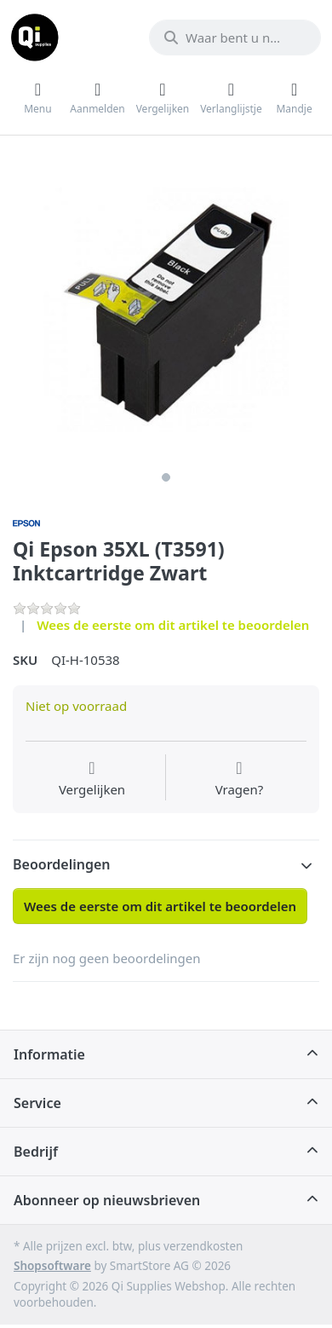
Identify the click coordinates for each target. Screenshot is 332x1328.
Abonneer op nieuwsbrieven (107, 1200)
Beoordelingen (62, 864)
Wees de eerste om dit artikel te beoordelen (173, 624)
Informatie (49, 1054)
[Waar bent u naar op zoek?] (235, 37)
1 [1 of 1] (166, 477)
